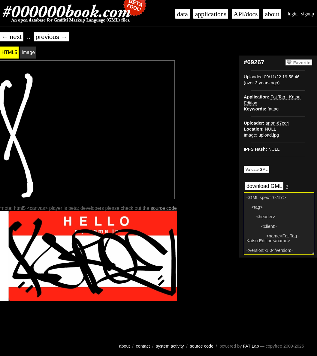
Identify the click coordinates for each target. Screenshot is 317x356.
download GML (264, 186)
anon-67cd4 (277, 123)
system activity (170, 346)
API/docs (246, 14)
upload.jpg (268, 135)
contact (143, 346)
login (292, 13)
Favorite (301, 62)
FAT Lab (251, 346)
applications (210, 14)
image (28, 52)
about (272, 14)
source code (164, 208)
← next (12, 36)
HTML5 (9, 52)
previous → (51, 36)
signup (307, 13)
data (182, 14)
